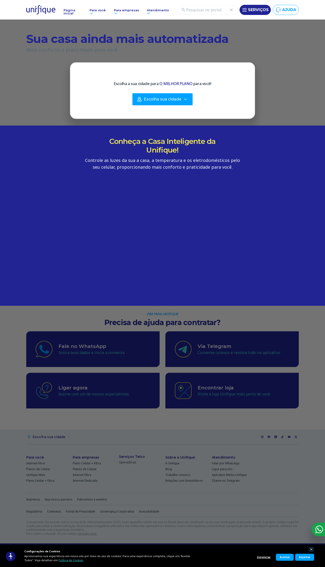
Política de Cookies (70, 560)
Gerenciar (264, 557)
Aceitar (285, 557)
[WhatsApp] (318, 529)
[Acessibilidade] (10, 556)
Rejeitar (304, 557)
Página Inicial (69, 11)
